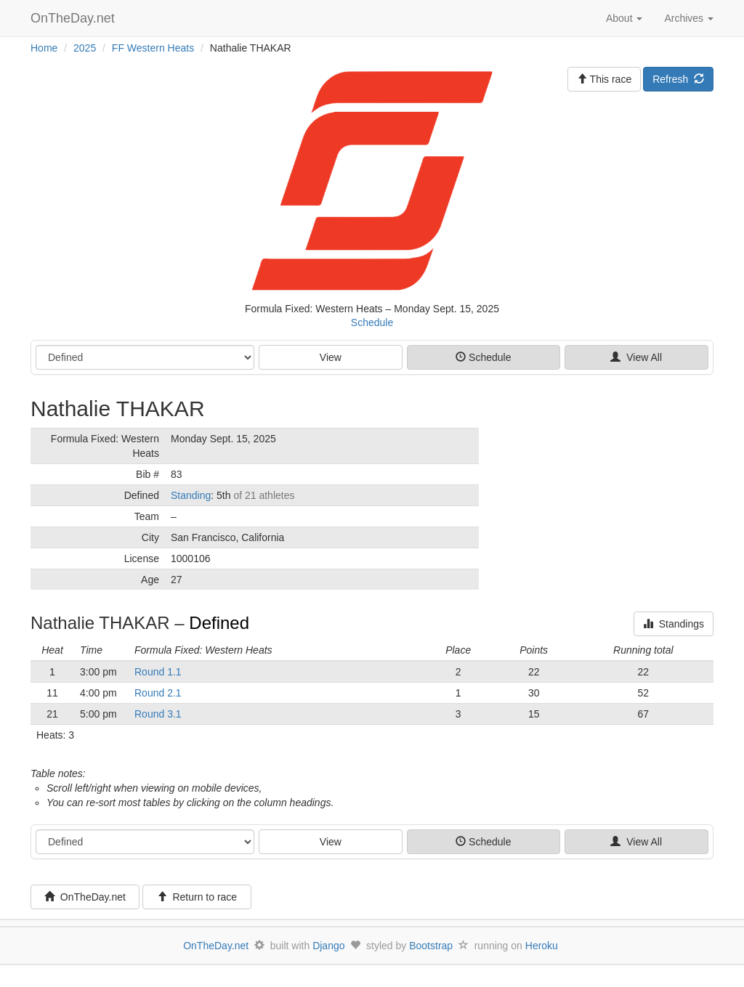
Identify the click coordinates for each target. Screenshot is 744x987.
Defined (219, 623)
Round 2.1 (158, 693)
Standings (673, 624)
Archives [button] (688, 18)
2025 (84, 48)
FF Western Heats (153, 48)
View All (636, 357)
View (330, 357)
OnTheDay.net (74, 18)
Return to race (197, 897)
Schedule (372, 322)
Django (328, 945)
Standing (191, 495)
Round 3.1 (158, 714)
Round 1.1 (158, 672)
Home (44, 48)
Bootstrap (431, 945)
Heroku (541, 945)
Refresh (678, 79)
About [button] (624, 18)
